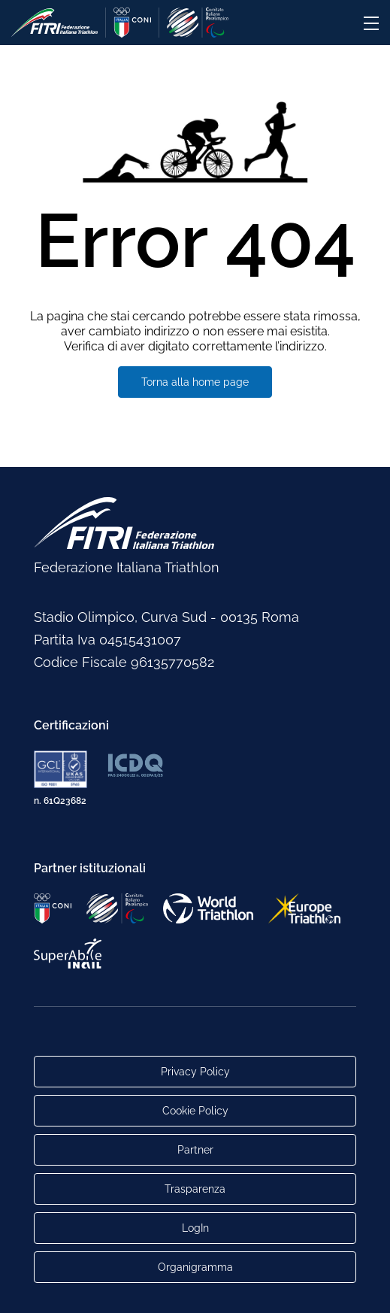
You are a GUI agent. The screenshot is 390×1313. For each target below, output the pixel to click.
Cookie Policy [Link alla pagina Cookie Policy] (195, 1111)
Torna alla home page (195, 382)
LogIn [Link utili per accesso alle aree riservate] (195, 1228)
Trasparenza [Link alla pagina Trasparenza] (195, 1189)
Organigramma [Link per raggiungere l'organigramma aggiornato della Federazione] (195, 1267)
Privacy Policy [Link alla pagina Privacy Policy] (195, 1072)
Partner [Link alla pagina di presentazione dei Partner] (195, 1150)
